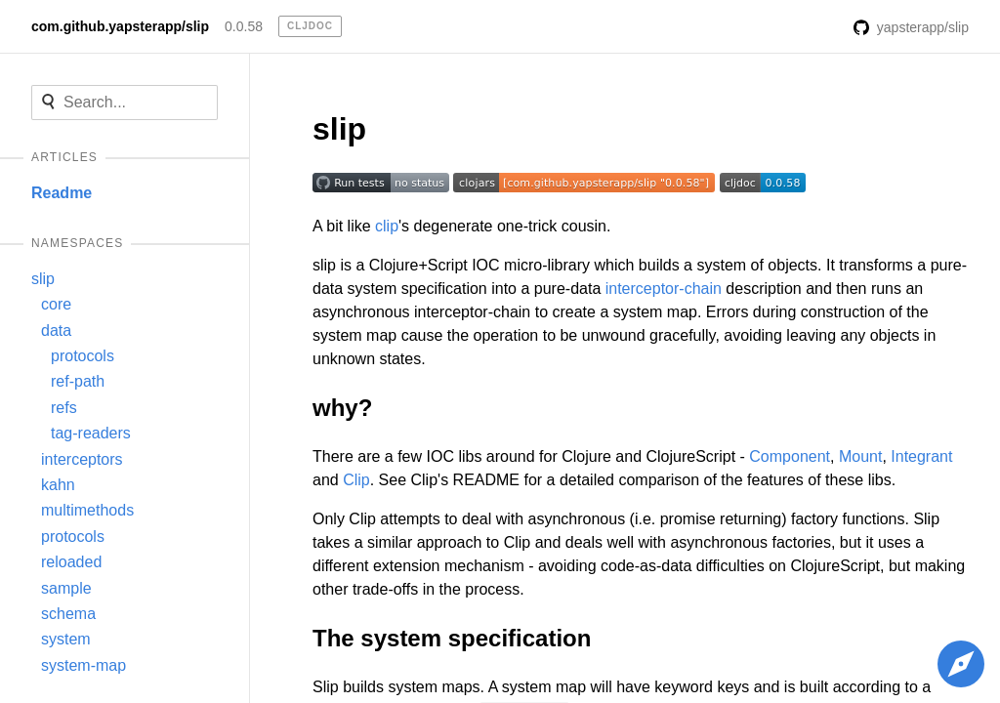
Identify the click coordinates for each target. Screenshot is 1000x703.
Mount (860, 456)
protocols (82, 356)
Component (789, 456)
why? (342, 407)
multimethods (87, 510)
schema (68, 613)
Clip (356, 480)
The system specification (451, 638)
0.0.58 (244, 26)
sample (66, 588)
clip (386, 226)
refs (64, 407)
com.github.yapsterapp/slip (120, 26)
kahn (58, 484)
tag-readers (91, 433)
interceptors (82, 459)
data (56, 330)
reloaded (71, 562)
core (56, 304)
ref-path (77, 381)
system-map (83, 665)
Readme (61, 193)
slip (43, 278)
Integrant (921, 456)
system (66, 639)
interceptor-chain (663, 288)
